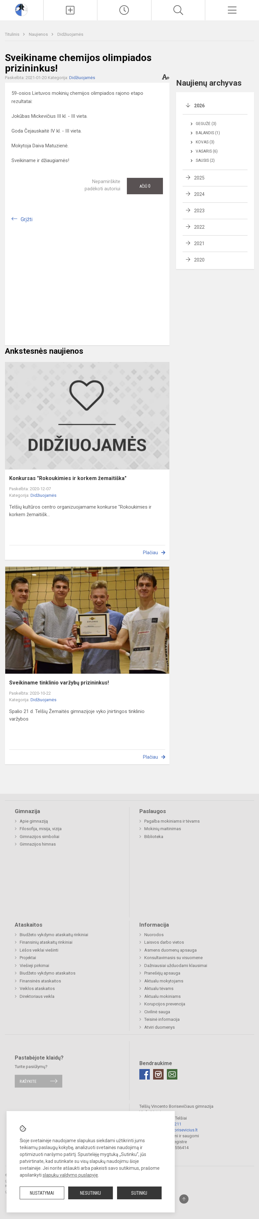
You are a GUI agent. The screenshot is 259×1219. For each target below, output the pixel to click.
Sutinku (139, 1193)
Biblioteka (153, 836)
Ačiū (144, 186)
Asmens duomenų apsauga (170, 950)
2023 (199, 210)
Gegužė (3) (206, 123)
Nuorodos (154, 934)
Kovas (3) (205, 142)
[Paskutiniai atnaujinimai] (124, 10)
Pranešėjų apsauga (162, 973)
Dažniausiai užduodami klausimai (175, 965)
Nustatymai (42, 1193)
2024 (199, 194)
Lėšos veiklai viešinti (39, 950)
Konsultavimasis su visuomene (173, 957)
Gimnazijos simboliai (39, 836)
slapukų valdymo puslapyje (70, 1175)
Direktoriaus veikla (37, 996)
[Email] (172, 1074)
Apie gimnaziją (34, 821)
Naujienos (39, 34)
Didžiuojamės (70, 34)
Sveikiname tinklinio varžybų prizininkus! (59, 683)
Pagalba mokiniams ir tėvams (172, 821)
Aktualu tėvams (158, 988)
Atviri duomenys (159, 1027)
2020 (199, 260)
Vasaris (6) (207, 151)
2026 (199, 105)
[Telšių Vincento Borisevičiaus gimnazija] (21, 9)
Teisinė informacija (162, 1019)
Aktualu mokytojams (163, 980)
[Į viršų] (184, 1199)
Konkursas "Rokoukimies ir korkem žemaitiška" (68, 478)
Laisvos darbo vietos (164, 942)
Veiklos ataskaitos (37, 988)
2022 (199, 227)
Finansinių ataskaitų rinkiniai (46, 942)
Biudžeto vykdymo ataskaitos (47, 973)
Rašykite (28, 1081)
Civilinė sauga (157, 1011)
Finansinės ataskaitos (40, 980)
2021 (199, 243)
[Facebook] (144, 1074)
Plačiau (150, 552)
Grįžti (26, 219)
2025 (199, 177)
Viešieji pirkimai (34, 965)
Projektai (28, 957)
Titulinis (12, 34)
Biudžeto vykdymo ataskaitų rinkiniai (54, 934)
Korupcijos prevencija (164, 1003)
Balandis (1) (208, 133)
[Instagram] (158, 1074)
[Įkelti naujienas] (70, 10)
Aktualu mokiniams (162, 996)
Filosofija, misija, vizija (41, 828)
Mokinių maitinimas (162, 828)
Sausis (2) (205, 160)
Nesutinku (90, 1193)
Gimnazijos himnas (38, 844)
